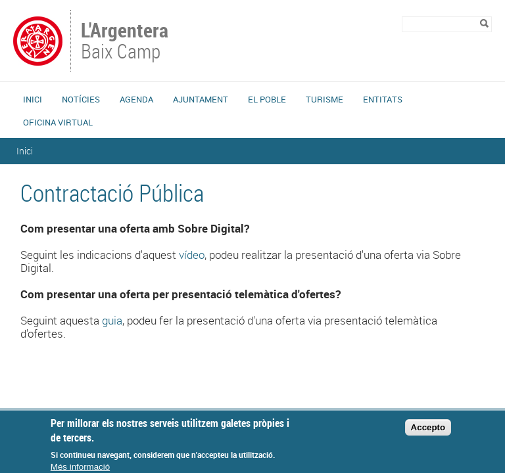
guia (112, 320)
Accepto (428, 433)
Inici (32, 99)
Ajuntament (200, 99)
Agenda (136, 99)
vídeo (191, 254)
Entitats (382, 99)
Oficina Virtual (58, 122)
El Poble (267, 99)
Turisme (324, 99)
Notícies (81, 99)
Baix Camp (126, 42)
